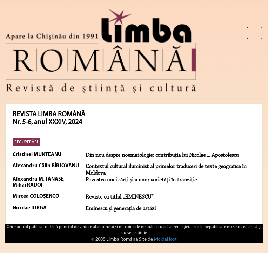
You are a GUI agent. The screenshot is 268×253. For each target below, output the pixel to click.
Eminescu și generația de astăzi (121, 209)
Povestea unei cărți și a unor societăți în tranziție (141, 180)
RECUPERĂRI (26, 142)
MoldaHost (165, 239)
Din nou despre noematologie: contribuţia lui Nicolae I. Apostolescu (162, 155)
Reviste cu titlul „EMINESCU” (120, 197)
